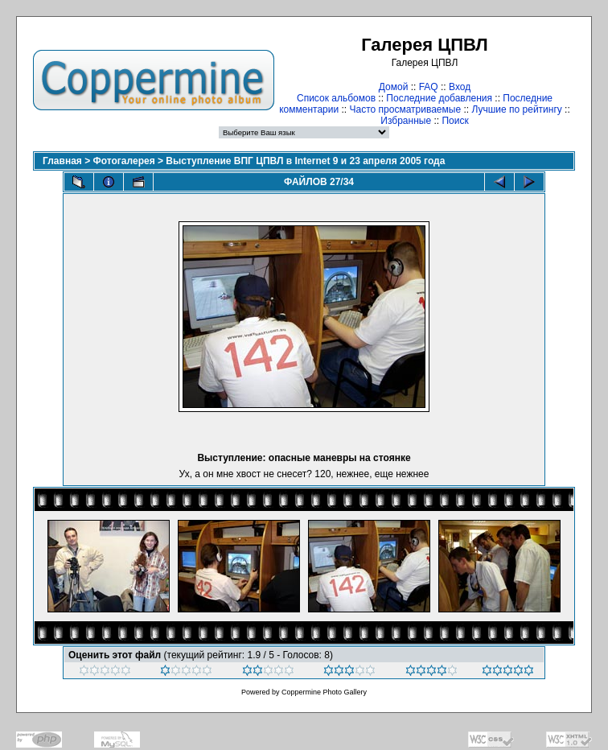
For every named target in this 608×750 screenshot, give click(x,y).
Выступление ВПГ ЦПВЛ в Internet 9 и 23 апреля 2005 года (305, 161)
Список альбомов (336, 98)
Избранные (405, 120)
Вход (459, 87)
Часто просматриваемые (406, 109)
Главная (62, 161)
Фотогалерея (124, 161)
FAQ (428, 87)
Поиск (455, 120)
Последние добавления (439, 98)
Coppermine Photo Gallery (324, 692)
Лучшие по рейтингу (516, 109)
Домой (394, 87)
